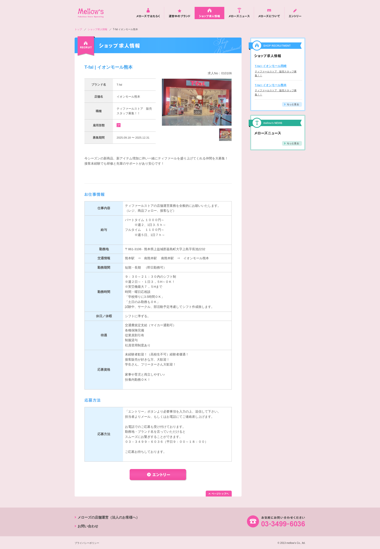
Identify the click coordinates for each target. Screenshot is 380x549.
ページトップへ (219, 494)
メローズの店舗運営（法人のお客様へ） (108, 517)
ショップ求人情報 (209, 13)
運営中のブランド (179, 13)
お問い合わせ (88, 526)
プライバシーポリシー (87, 543)
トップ (78, 29)
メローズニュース (239, 13)
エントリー (295, 13)
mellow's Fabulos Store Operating (91, 13)
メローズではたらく (148, 13)
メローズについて (269, 13)
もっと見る (292, 104)
